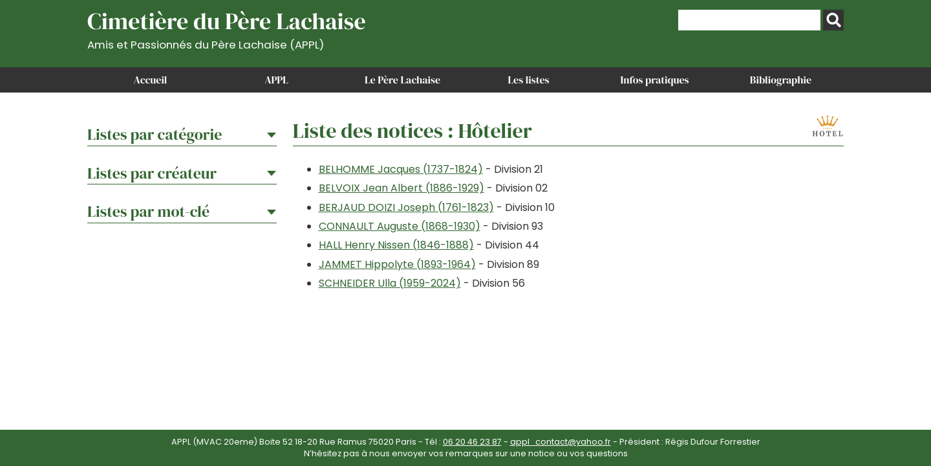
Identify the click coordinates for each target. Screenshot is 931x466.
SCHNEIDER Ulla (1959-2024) (390, 283)
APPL (276, 79)
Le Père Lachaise (402, 79)
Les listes (528, 79)
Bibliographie (780, 79)
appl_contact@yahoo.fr (560, 441)
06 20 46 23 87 (472, 441)
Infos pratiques (654, 79)
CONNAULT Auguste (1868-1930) (399, 226)
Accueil (150, 79)
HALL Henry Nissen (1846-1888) (396, 245)
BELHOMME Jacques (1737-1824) (401, 169)
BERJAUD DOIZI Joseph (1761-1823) (406, 207)
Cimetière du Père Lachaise (226, 28)
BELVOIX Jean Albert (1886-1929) (401, 188)
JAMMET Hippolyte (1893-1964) (397, 264)
